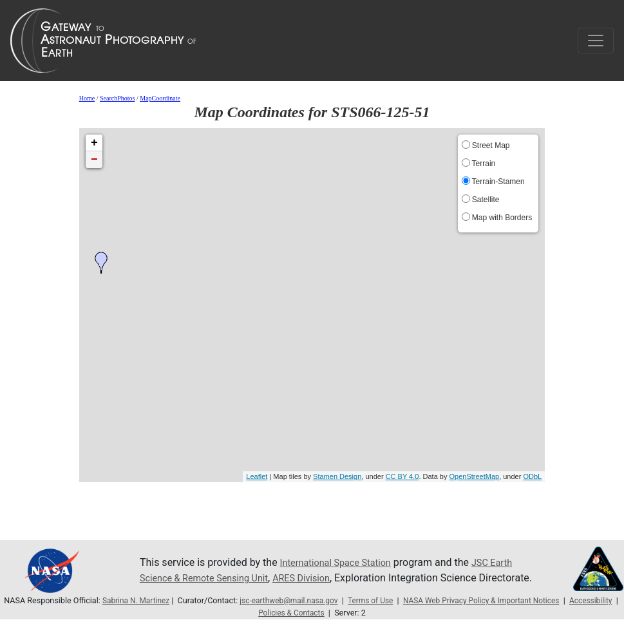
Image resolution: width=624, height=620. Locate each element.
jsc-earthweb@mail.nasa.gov (311, 600)
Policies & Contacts (319, 612)
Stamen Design (337, 476)
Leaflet (256, 476)
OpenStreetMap (474, 476)
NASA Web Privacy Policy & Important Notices (513, 600)
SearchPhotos (117, 98)
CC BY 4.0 (402, 476)
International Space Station (342, 555)
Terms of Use (397, 600)
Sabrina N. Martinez (153, 600)
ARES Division (319, 570)
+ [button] (94, 143)
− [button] (94, 159)
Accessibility (251, 612)
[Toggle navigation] (596, 40)
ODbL (532, 476)
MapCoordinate (160, 98)
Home (87, 98)
